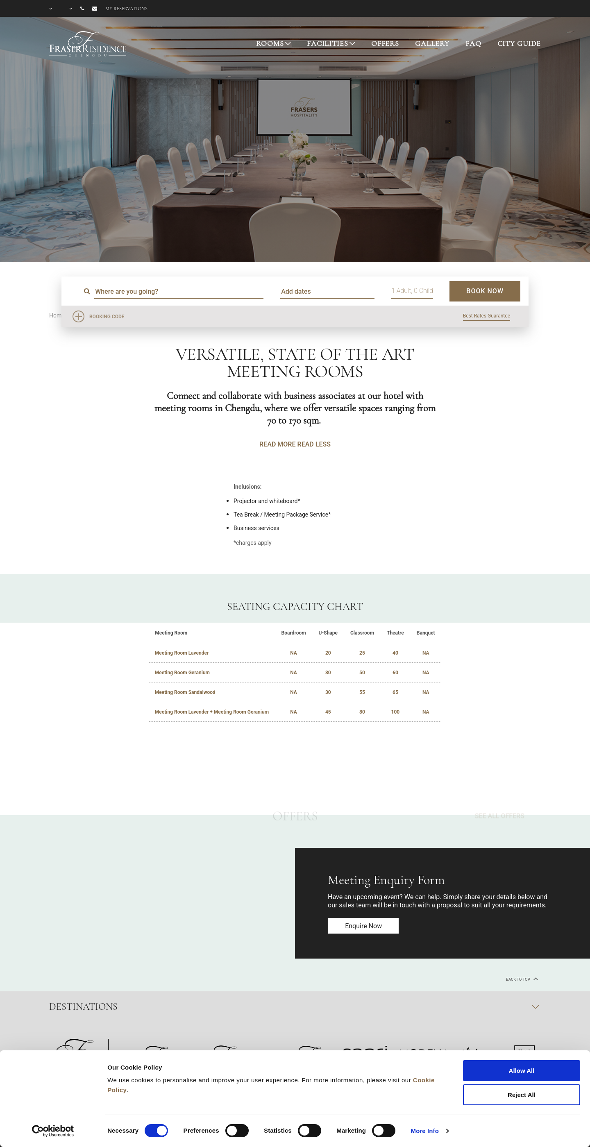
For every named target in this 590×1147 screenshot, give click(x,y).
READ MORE (277, 444)
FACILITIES (327, 43)
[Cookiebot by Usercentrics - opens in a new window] (53, 1131)
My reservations (126, 8)
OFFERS (385, 43)
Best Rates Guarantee (486, 316)
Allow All (522, 1070)
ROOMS (270, 43)
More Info (425, 1130)
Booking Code (107, 317)
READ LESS (313, 444)
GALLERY (432, 43)
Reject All (522, 1094)
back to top (521, 979)
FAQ (473, 43)
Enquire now (363, 926)
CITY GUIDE (519, 43)
